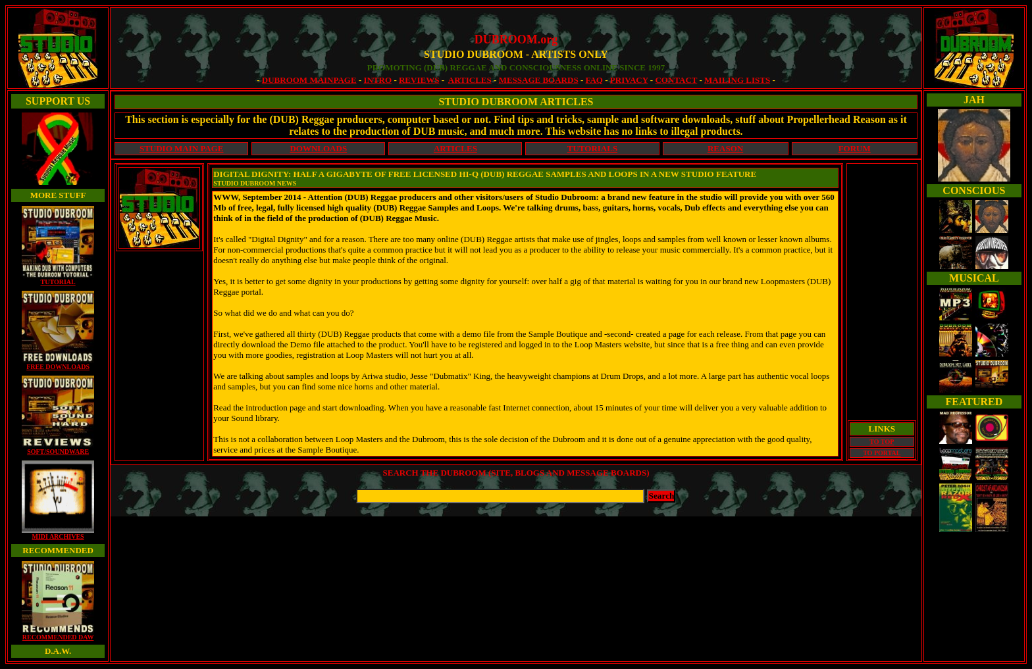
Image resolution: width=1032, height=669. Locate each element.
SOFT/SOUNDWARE (58, 448)
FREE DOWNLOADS (58, 363)
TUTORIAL (58, 278)
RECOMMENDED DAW (58, 634)
